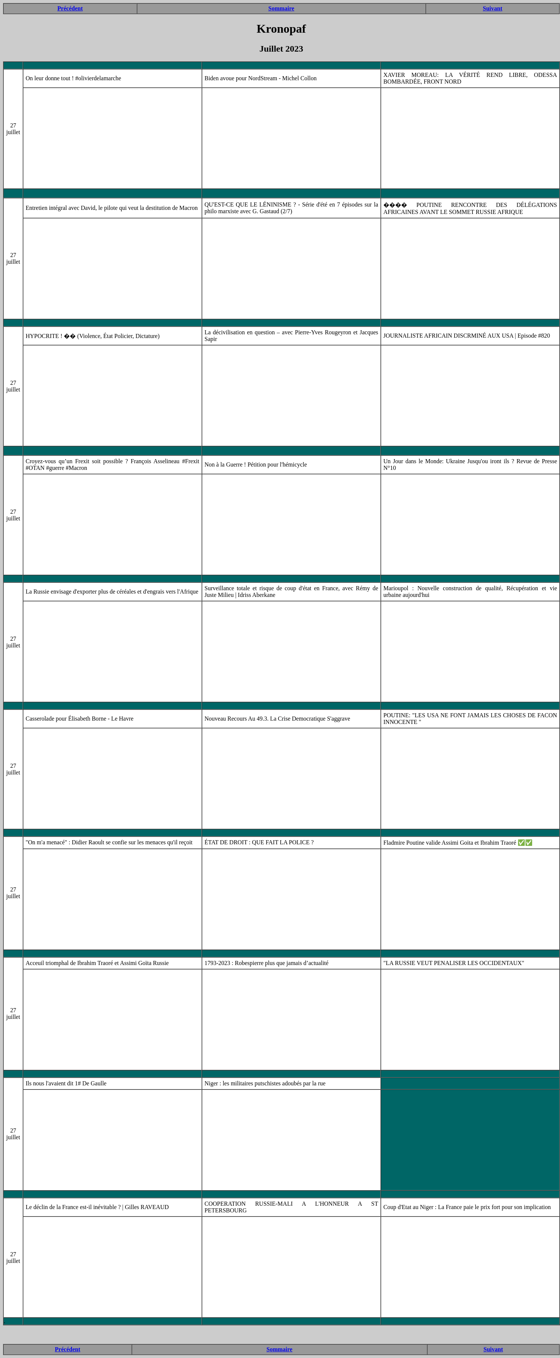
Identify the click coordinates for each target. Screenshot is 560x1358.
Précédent (70, 8)
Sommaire (281, 8)
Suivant (492, 8)
